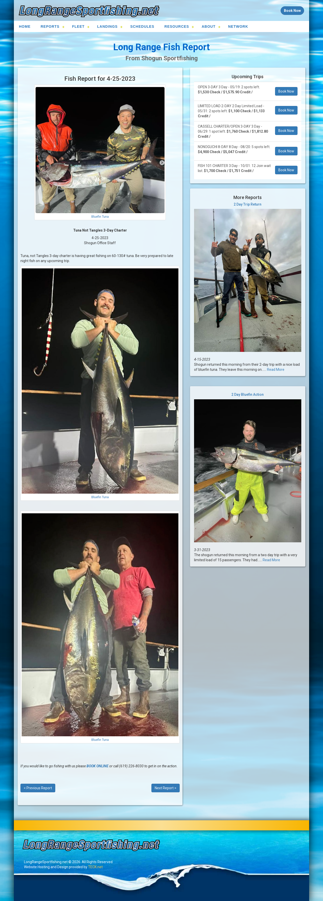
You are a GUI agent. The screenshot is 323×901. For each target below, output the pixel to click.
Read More (275, 370)
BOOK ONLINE (98, 766)
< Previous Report (38, 788)
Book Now (286, 91)
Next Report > (165, 788)
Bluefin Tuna (100, 216)
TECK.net (95, 867)
